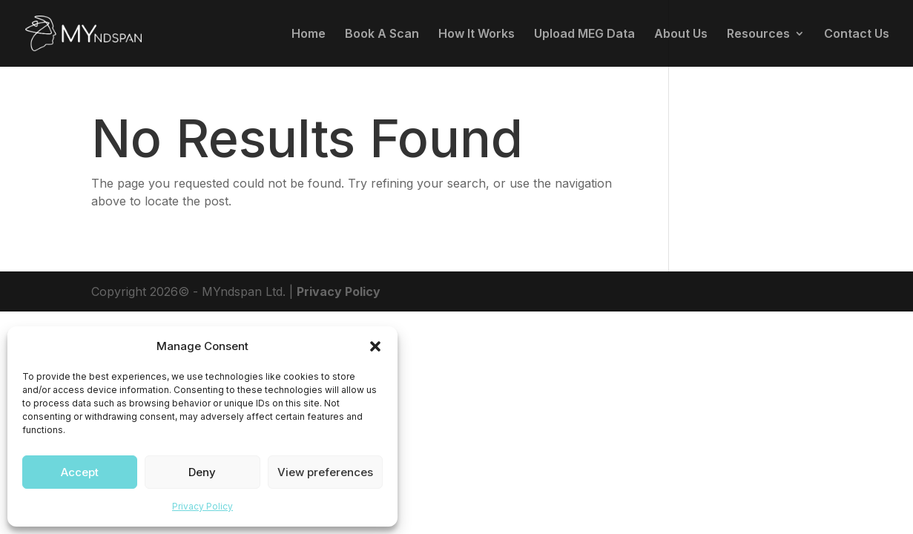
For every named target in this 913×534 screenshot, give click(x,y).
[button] (375, 346)
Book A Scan (382, 34)
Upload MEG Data (584, 34)
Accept (80, 472)
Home (308, 34)
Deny (202, 472)
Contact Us (856, 34)
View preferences (325, 472)
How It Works (476, 34)
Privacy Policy (202, 506)
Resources (758, 34)
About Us (681, 34)
